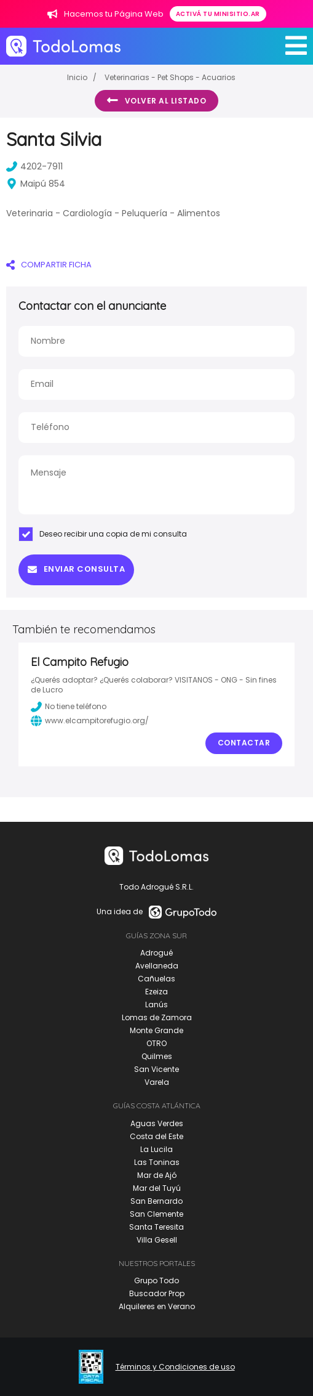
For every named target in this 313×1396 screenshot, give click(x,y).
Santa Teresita (156, 1227)
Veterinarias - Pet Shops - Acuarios (170, 77)
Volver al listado (156, 100)
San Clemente (156, 1214)
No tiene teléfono (68, 706)
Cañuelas (156, 978)
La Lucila (156, 1149)
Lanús (156, 1004)
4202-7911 (34, 166)
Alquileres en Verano (157, 1306)
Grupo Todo (156, 1280)
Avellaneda (156, 965)
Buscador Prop (156, 1293)
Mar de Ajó (156, 1175)
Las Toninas (157, 1162)
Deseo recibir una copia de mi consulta (102, 534)
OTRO (156, 1043)
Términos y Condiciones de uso (175, 1367)
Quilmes (156, 1056)
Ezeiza (156, 991)
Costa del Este (156, 1136)
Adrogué (156, 953)
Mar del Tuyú (157, 1188)
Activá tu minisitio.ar (218, 13)
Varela (157, 1082)
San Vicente (156, 1069)
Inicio (77, 77)
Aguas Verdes (156, 1123)
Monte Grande (156, 1030)
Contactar (244, 742)
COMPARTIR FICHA (49, 264)
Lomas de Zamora (157, 1017)
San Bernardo (156, 1201)
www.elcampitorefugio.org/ (90, 720)
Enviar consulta (76, 569)
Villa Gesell (157, 1240)
